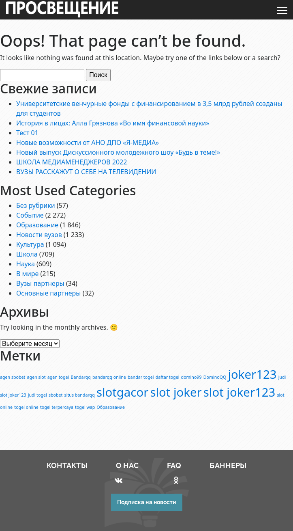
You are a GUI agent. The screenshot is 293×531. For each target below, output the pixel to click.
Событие (30, 215)
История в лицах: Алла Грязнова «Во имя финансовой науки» (112, 123)
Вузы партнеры (40, 283)
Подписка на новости (146, 502)
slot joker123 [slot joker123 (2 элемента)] (239, 392)
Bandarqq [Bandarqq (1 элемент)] (81, 377)
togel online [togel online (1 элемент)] (26, 407)
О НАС (127, 465)
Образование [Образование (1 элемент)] (111, 407)
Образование (37, 224)
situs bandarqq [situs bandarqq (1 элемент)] (79, 395)
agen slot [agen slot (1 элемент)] (36, 377)
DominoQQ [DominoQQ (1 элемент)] (215, 377)
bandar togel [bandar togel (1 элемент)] (141, 377)
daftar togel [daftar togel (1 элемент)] (168, 377)
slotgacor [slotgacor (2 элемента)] (122, 392)
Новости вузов (39, 234)
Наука (25, 263)
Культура (30, 244)
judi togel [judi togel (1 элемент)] (37, 395)
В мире (27, 273)
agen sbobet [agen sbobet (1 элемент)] (12, 377)
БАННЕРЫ (228, 465)
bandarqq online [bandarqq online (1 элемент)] (109, 377)
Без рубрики (35, 205)
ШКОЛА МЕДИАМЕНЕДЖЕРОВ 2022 (71, 162)
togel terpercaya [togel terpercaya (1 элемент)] (56, 407)
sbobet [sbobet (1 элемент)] (56, 395)
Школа (27, 254)
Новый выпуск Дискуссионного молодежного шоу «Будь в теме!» (118, 152)
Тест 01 (27, 132)
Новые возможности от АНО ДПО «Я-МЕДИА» (87, 142)
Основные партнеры (48, 293)
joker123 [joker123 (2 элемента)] (252, 374)
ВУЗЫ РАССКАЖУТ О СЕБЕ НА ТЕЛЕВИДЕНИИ (86, 171)
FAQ (174, 465)
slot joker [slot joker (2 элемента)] (175, 392)
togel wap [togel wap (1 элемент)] (85, 407)
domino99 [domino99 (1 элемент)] (191, 377)
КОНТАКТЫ (67, 465)
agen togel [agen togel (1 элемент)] (58, 377)
